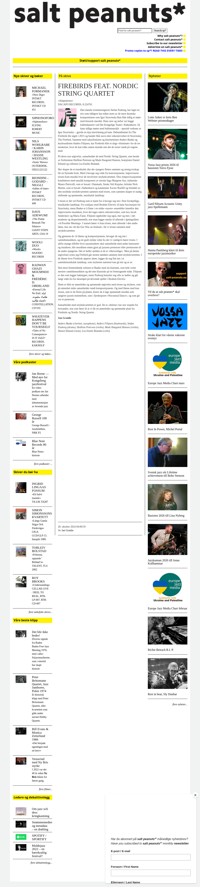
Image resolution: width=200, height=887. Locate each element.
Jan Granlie (68, 530)
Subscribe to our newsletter (166, 43)
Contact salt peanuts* (170, 39)
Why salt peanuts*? (171, 36)
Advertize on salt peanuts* (166, 47)
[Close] (196, 795)
